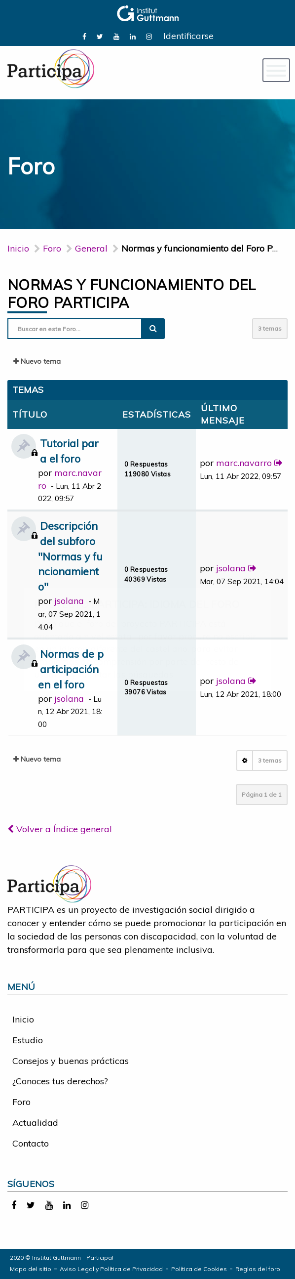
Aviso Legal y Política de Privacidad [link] (111, 1269)
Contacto (30, 1143)
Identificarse (188, 36)
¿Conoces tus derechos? (60, 1081)
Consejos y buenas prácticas (70, 1060)
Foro (21, 1102)
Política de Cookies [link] (199, 1269)
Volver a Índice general (59, 829)
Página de (262, 794)
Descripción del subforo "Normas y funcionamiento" (70, 556)
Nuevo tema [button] (37, 361)
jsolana (69, 600)
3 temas (270, 328)
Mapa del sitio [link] (30, 1269)
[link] (84, 36)
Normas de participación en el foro (71, 669)
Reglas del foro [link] (257, 1269)
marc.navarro (244, 463)
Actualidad (35, 1122)
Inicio (18, 248)
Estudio (27, 1040)
